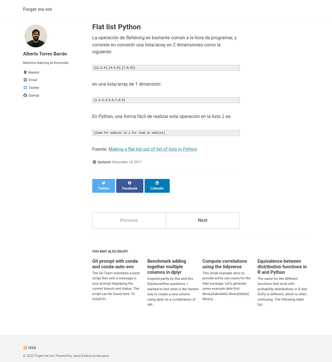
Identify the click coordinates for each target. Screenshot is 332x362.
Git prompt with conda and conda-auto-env (115, 258)
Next (203, 214)
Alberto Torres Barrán (45, 54)
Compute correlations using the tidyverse (224, 258)
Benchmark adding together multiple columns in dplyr (166, 261)
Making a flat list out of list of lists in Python (153, 148)
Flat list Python (116, 27)
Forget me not (37, 9)
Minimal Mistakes (96, 350)
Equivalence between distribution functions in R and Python (282, 261)
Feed (29, 342)
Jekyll (77, 350)
